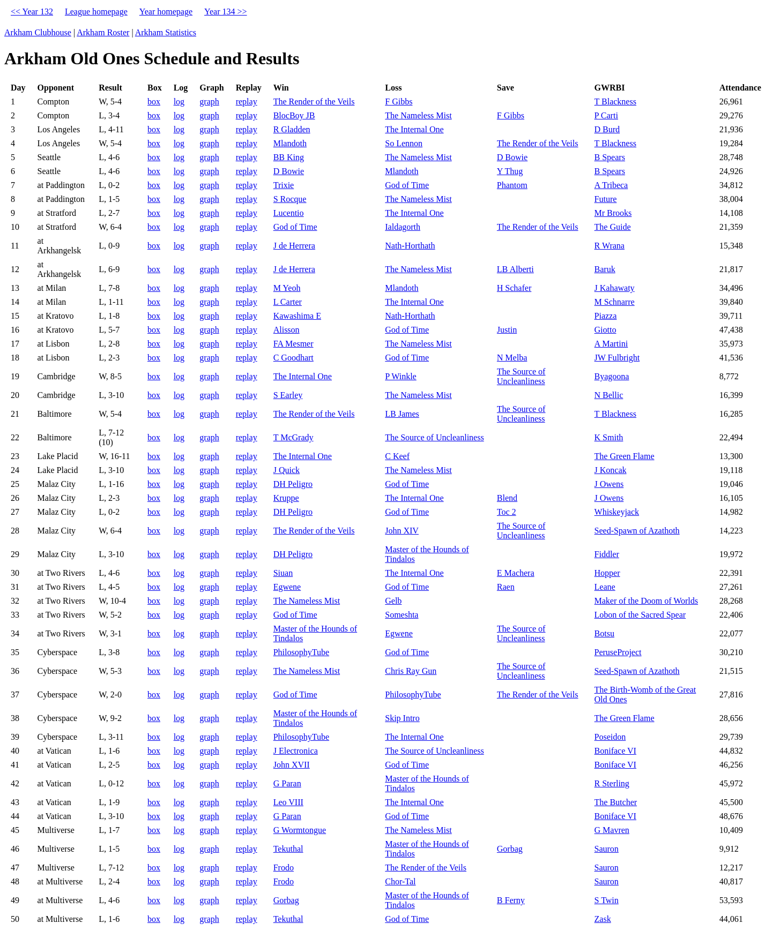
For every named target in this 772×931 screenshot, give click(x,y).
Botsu (604, 633)
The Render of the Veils (314, 101)
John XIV (402, 530)
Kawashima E (297, 315)
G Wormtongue (299, 830)
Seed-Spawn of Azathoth (637, 530)
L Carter (287, 301)
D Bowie (512, 157)
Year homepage (165, 11)
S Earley (288, 395)
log (179, 101)
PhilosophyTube (301, 652)
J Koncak (611, 470)
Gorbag (510, 848)
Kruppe (286, 497)
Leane (605, 586)
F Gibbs (398, 101)
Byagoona (612, 376)
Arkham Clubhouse (37, 32)
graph (209, 101)
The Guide (613, 226)
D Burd (607, 129)
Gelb (393, 600)
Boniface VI (615, 750)
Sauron (607, 848)
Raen (506, 586)
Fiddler (607, 554)
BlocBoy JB (294, 115)
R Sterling (612, 783)
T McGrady (293, 437)
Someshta (401, 614)
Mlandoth (290, 143)
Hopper (607, 572)
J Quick (286, 470)
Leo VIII (288, 802)
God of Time (407, 185)
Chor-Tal (400, 881)
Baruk (605, 269)
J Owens (609, 484)
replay (246, 101)
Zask (603, 919)
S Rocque (290, 199)
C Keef (397, 456)
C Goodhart (293, 357)
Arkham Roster (103, 32)
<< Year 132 (32, 11)
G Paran (287, 783)
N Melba (512, 357)
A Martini (611, 343)
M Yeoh (287, 287)
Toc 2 (506, 511)
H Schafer (514, 287)
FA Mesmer (293, 343)
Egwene (287, 586)
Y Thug (510, 171)
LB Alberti (515, 269)
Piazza (606, 315)
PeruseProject (618, 652)
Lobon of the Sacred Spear (640, 614)
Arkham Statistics (165, 32)
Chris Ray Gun (410, 670)
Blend (507, 497)
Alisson (286, 329)
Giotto (606, 329)
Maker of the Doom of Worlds (647, 600)
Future (606, 199)
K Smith (609, 437)
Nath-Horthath (410, 245)
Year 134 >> (225, 11)
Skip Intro (402, 718)
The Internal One (414, 129)
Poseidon (610, 736)
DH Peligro (293, 484)
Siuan (283, 572)
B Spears (610, 157)
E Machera (516, 572)
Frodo (283, 867)
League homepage (96, 11)
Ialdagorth (402, 226)
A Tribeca (611, 185)
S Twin (607, 900)
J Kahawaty (615, 287)
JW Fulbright (617, 357)
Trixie (283, 185)
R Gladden (291, 129)
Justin (507, 329)
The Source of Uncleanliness (521, 376)
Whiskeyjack (617, 511)
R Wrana (610, 245)
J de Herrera (294, 245)
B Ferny (511, 900)
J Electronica (295, 750)
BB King (288, 157)
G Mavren (612, 830)
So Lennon (403, 143)
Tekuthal (288, 848)
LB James (402, 413)
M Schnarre (615, 301)
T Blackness (615, 101)
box (153, 101)
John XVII (291, 764)
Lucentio (288, 212)
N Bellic (609, 395)
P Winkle (400, 376)
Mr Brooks (613, 212)
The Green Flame (625, 456)
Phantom (512, 185)
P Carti (606, 115)
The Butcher (616, 802)
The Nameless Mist (418, 115)
